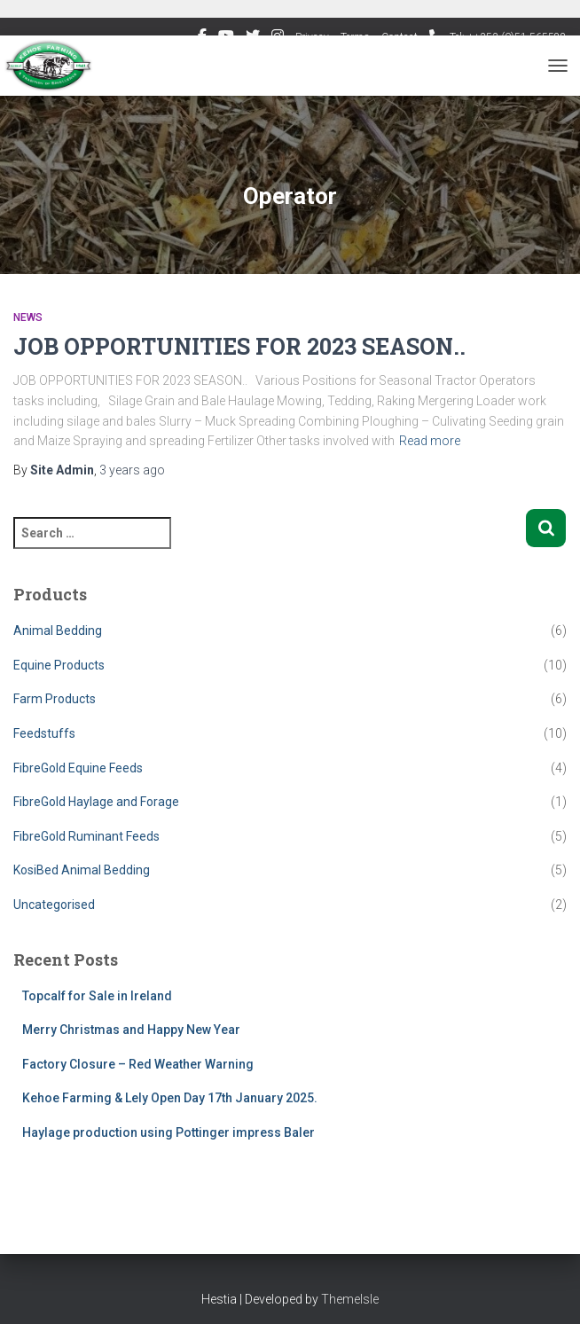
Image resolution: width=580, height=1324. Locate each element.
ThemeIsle (350, 1299)
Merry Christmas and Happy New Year (131, 1029)
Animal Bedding (57, 630)
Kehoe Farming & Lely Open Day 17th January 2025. (169, 1098)
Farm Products (54, 699)
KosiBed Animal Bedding (81, 870)
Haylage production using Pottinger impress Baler (168, 1132)
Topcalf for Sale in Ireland (97, 996)
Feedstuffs (44, 733)
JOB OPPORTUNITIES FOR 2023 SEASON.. (239, 346)
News (28, 317)
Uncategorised (54, 904)
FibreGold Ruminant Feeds (86, 836)
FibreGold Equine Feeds (78, 768)
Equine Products (59, 665)
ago (132, 470)
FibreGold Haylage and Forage (96, 802)
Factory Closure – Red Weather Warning (138, 1064)
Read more (429, 441)
